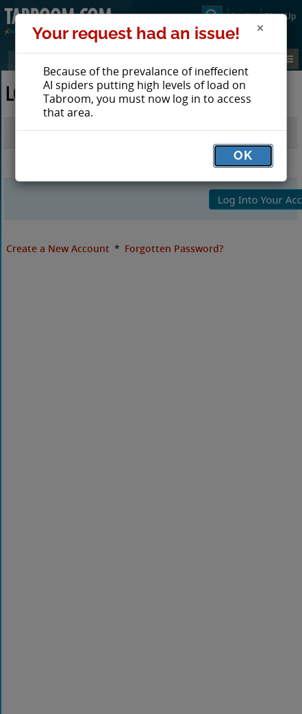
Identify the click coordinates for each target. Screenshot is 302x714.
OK (243, 155)
